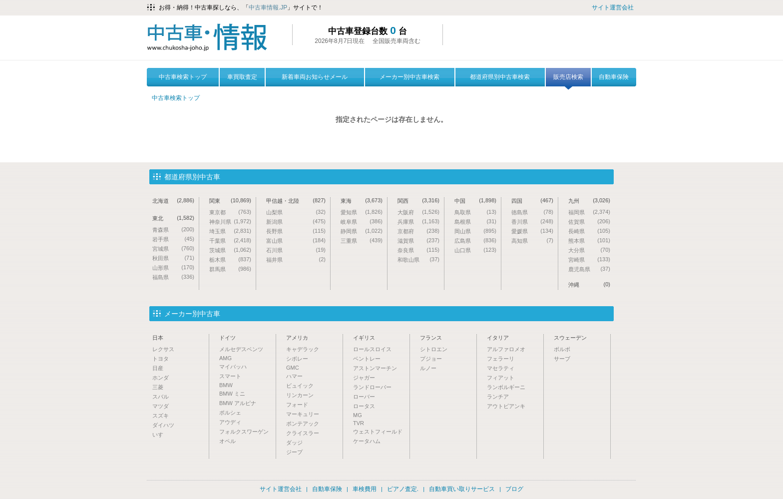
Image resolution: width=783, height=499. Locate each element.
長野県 (296, 231)
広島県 (475, 240)
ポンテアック (302, 424)
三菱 (157, 387)
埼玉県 (230, 231)
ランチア (498, 397)
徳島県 (532, 212)
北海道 (173, 200)
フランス (431, 338)
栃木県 (230, 259)
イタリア (498, 338)
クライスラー (302, 433)
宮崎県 (589, 259)
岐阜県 (362, 221)
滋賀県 (418, 240)
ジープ (294, 452)
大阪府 (418, 212)
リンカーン (300, 395)
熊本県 (589, 240)
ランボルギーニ (506, 387)
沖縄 (589, 284)
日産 (157, 368)
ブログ (514, 489)
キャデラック (302, 349)
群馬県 (230, 269)
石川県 (296, 250)
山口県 (475, 250)
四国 (532, 200)
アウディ (230, 422)
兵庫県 (418, 221)
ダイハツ (163, 425)
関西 (418, 200)
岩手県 (173, 239)
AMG (225, 358)
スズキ (160, 416)
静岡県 (362, 231)
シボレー (297, 359)
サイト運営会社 (613, 7)
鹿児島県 (589, 269)
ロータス (364, 406)
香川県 (532, 221)
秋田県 (173, 258)
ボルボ (562, 349)
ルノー (428, 368)
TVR (358, 423)
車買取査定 (242, 76)
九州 (589, 200)
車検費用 (365, 489)
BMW (226, 385)
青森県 (173, 229)
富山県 (296, 240)
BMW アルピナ (237, 403)
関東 (230, 200)
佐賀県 (589, 221)
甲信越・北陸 (296, 200)
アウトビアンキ (506, 406)
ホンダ (160, 378)
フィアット (500, 378)
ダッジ (294, 443)
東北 (173, 218)
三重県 (362, 240)
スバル (160, 397)
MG (357, 415)
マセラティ (500, 368)
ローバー (364, 397)
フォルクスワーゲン (244, 432)
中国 (475, 200)
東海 (362, 200)
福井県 (296, 259)
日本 (157, 338)
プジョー (431, 359)
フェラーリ (500, 359)
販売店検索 (568, 79)
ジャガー (364, 378)
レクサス (163, 349)
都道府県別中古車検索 (500, 76)
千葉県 (230, 240)
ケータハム (367, 441)
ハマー (294, 376)
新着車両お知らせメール (315, 76)
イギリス (364, 338)
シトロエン (433, 349)
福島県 (173, 277)
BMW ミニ (232, 394)
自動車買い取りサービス (462, 489)
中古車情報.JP (268, 7)
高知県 (532, 240)
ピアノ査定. (402, 489)
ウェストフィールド (377, 432)
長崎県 (589, 231)
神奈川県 (230, 221)
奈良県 (418, 250)
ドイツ (227, 338)
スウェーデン (570, 338)
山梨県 (296, 212)
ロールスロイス (372, 349)
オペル (227, 441)
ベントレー (367, 359)
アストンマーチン (375, 368)
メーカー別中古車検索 (409, 76)
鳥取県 (475, 212)
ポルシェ (230, 413)
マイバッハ (233, 367)
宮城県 (173, 248)
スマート (230, 376)
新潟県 (296, 221)
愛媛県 (532, 231)
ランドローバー (372, 387)
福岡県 (589, 212)
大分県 (589, 250)
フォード (297, 405)
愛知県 (362, 212)
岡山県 (475, 231)
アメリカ (297, 338)
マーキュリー (302, 414)
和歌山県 (418, 259)
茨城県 (230, 250)
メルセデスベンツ (241, 349)
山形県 (173, 267)
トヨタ (160, 359)
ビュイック (300, 386)
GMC (292, 368)
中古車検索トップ (183, 76)
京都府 (418, 231)
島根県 (475, 221)
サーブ (562, 359)
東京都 (230, 212)
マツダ (160, 406)
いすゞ (160, 435)
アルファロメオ (506, 349)
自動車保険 (614, 76)
